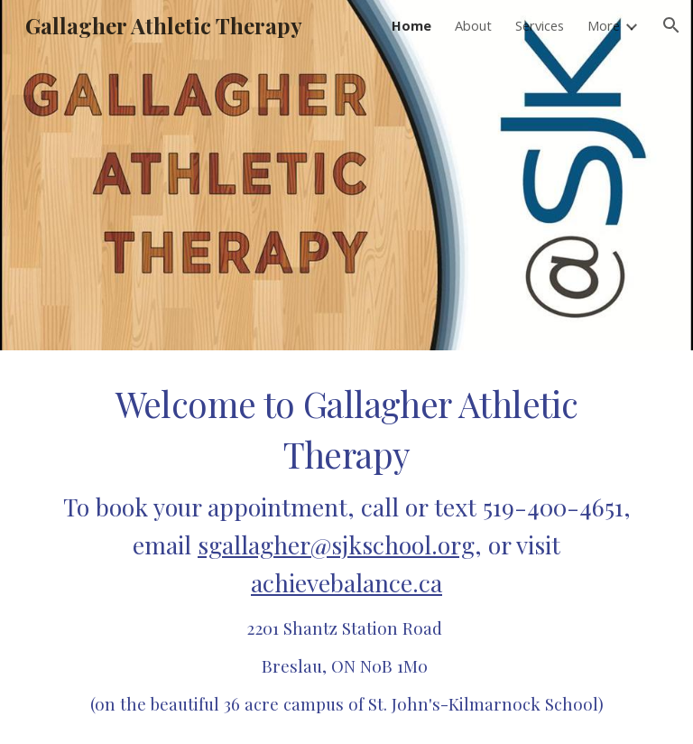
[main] (346, 547)
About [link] (473, 25)
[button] (671, 25)
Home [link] (411, 25)
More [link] (603, 25)
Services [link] (539, 25)
